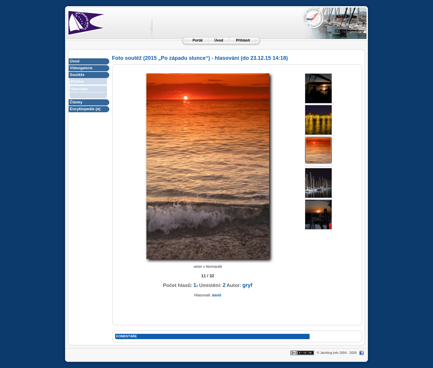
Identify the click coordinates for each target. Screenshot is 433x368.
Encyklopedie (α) (85, 109)
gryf (247, 285)
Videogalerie (81, 68)
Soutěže (77, 74)
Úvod (218, 40)
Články (76, 102)
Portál (198, 40)
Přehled (77, 82)
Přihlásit (243, 40)
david (216, 295)
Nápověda (79, 89)
